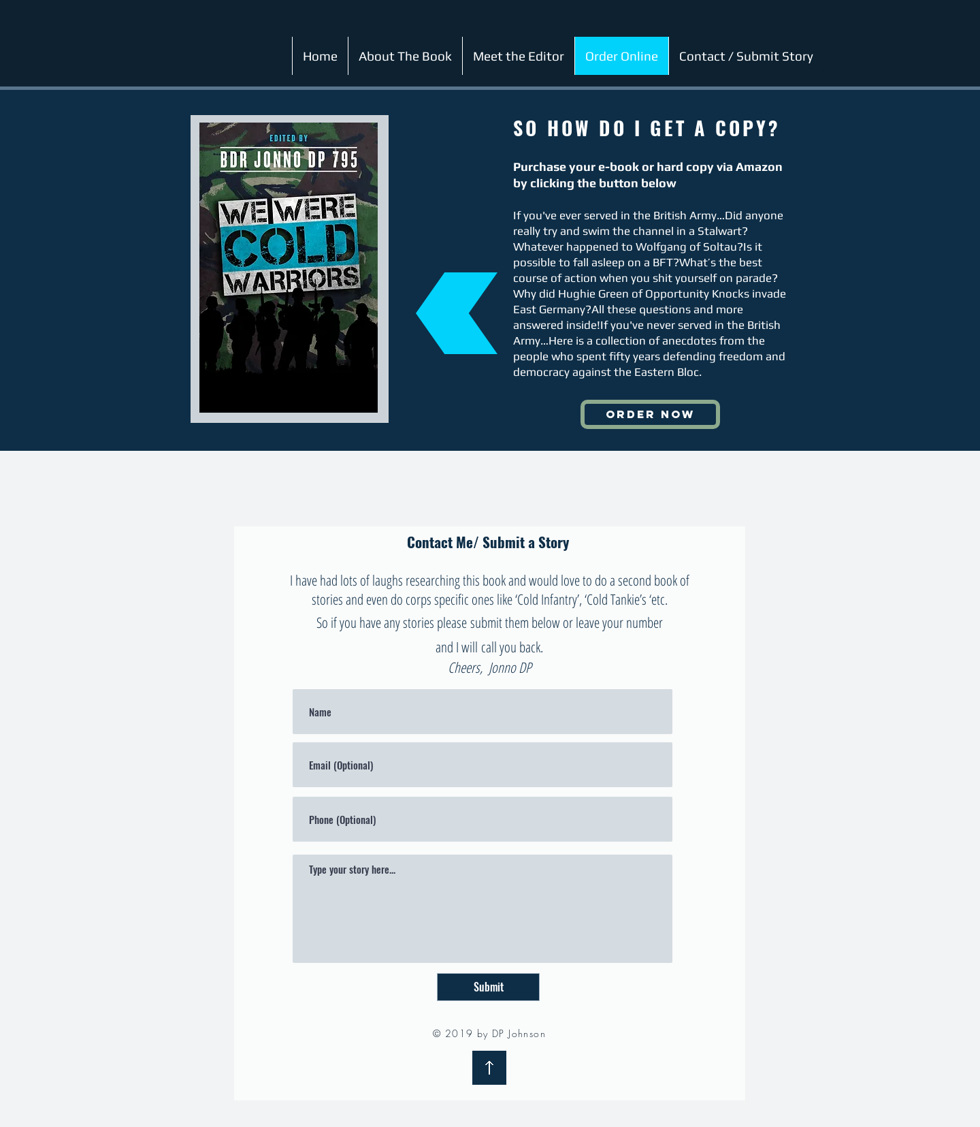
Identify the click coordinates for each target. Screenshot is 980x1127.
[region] (288, 268)
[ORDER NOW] (650, 414)
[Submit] (488, 987)
